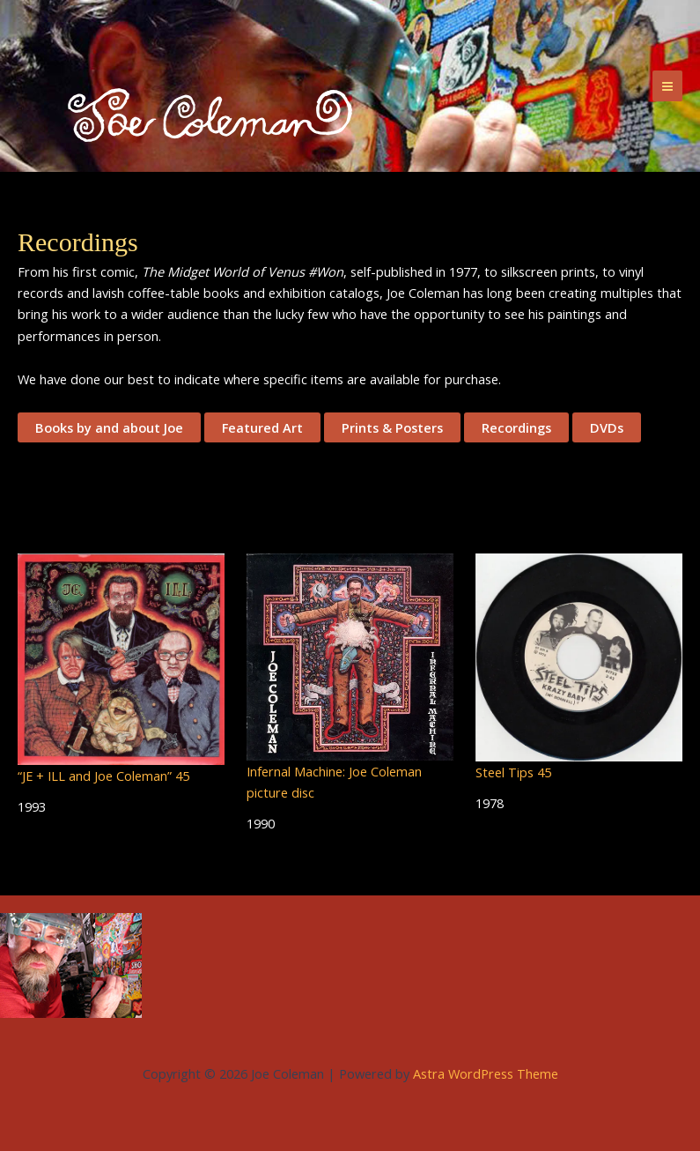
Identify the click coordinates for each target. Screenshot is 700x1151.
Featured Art (262, 427)
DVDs (606, 427)
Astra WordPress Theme (485, 1073)
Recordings (516, 427)
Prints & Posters (392, 427)
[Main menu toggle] (667, 85)
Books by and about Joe (109, 427)
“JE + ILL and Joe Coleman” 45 (103, 775)
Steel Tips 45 (513, 772)
